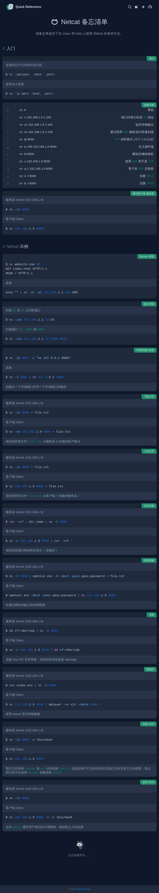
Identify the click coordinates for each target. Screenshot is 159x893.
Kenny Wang (83, 889)
